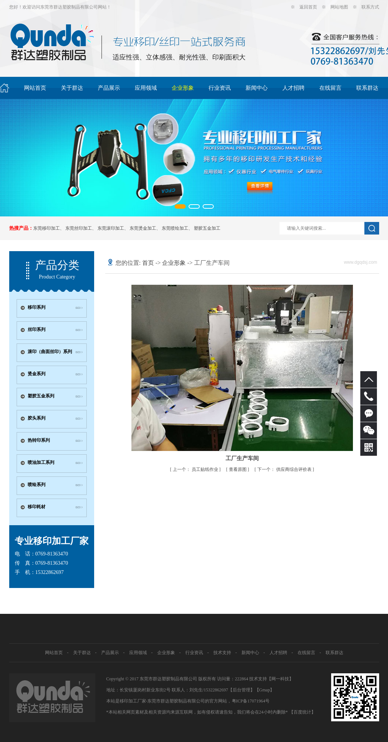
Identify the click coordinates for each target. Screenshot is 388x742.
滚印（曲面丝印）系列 (50, 351)
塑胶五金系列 (41, 396)
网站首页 (35, 88)
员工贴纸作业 (196, 469)
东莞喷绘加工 (175, 228)
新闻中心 (256, 88)
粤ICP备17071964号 (251, 701)
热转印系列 (39, 440)
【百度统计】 (302, 712)
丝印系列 (36, 329)
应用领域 (146, 88)
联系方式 (370, 7)
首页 (148, 263)
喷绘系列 (36, 484)
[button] (180, 206)
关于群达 (72, 88)
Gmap (264, 690)
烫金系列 (36, 373)
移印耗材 (36, 506)
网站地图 (339, 7)
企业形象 (183, 88)
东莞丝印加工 (78, 228)
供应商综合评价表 (285, 469)
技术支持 (222, 652)
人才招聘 (293, 88)
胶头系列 (36, 418)
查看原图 (238, 469)
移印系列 (36, 307)
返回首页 (308, 7)
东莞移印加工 (46, 228)
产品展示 (109, 88)
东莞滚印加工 (110, 228)
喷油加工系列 (41, 462)
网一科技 (280, 678)
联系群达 (367, 88)
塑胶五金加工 (207, 228)
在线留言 (330, 88)
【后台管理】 (241, 690)
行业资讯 (220, 88)
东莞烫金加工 (143, 228)
